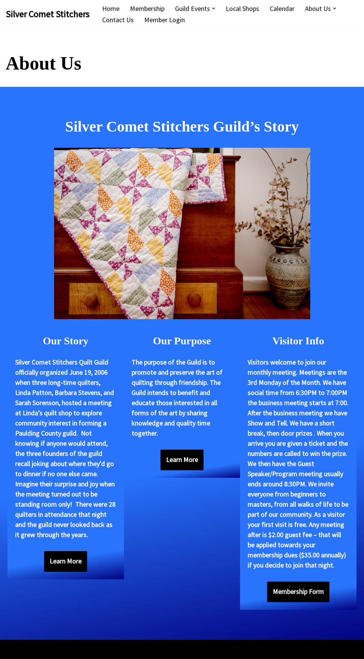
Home (110, 8)
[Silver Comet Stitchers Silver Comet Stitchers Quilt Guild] (47, 14)
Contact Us (118, 19)
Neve (13, 649)
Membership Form (298, 591)
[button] (213, 8)
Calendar (282, 8)
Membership (147, 8)
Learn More (66, 561)
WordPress (75, 649)
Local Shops (242, 8)
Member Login (164, 19)
